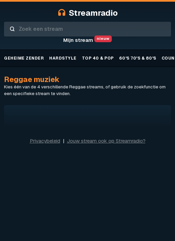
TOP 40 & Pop (98, 58)
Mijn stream (87, 40)
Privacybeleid (45, 141)
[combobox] (87, 29)
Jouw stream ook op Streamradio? (106, 141)
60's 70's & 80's (137, 58)
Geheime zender (24, 58)
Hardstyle (63, 58)
